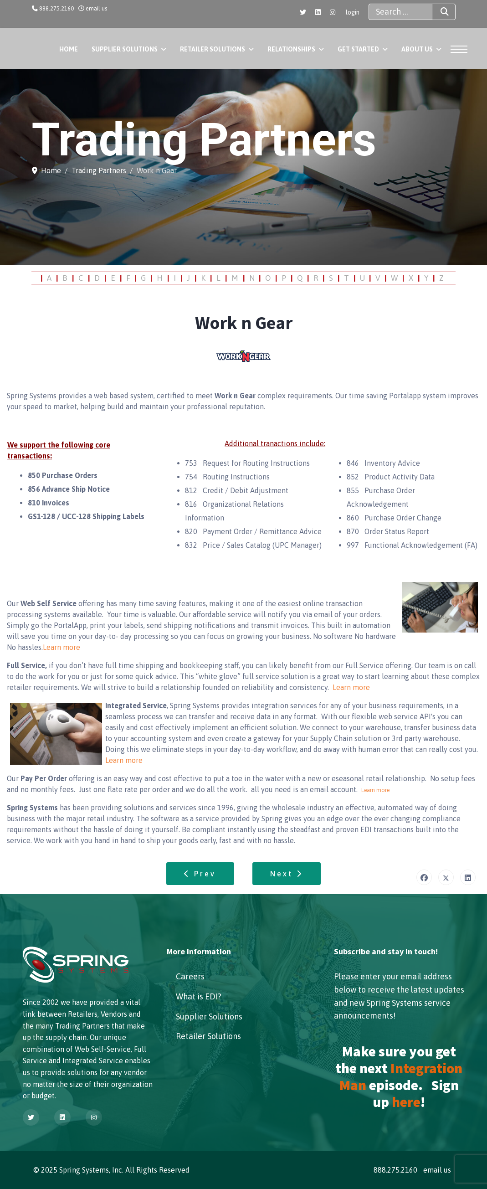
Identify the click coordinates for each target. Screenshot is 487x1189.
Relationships (291, 49)
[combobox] (400, 12)
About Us (417, 49)
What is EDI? (198, 996)
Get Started (358, 49)
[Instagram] (332, 12)
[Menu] (461, 49)
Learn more (61, 647)
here (406, 1102)
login (352, 12)
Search (436, 12)
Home (68, 49)
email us (96, 8)
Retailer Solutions (212, 49)
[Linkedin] (318, 12)
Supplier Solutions (125, 49)
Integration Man (401, 1077)
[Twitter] (303, 12)
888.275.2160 (56, 8)
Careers (190, 976)
